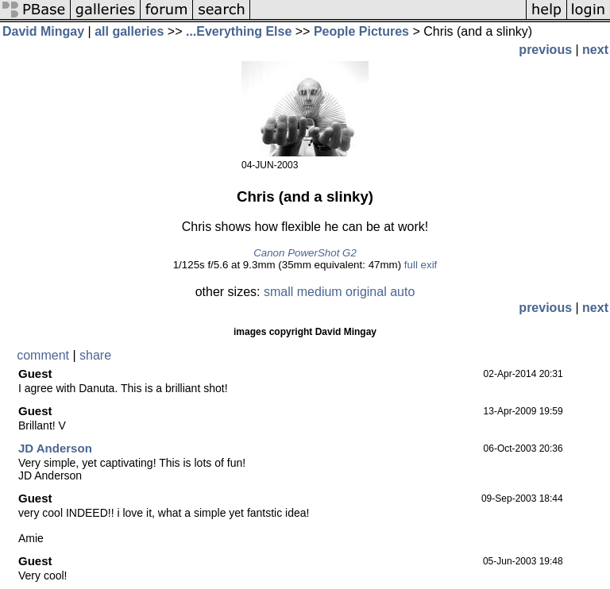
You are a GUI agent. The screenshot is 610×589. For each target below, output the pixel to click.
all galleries (129, 31)
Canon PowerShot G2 (305, 253)
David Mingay (43, 31)
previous (545, 49)
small (278, 291)
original (366, 291)
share (95, 355)
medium (319, 291)
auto (402, 291)
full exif (420, 265)
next (595, 49)
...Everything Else (238, 31)
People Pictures (361, 31)
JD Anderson (55, 448)
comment (43, 355)
